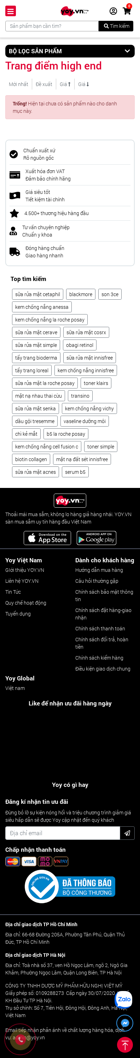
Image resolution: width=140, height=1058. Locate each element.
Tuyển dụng (18, 613)
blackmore (80, 294)
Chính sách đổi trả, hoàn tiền (101, 643)
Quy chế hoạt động (25, 602)
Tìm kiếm (116, 26)
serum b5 (75, 472)
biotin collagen (31, 459)
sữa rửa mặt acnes (35, 472)
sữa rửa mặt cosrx (86, 332)
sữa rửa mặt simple (36, 345)
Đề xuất (44, 84)
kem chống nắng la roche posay (49, 319)
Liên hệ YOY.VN (22, 580)
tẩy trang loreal (31, 370)
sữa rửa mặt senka (35, 408)
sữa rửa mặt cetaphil (37, 294)
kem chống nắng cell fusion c (46, 446)
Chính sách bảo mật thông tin (104, 595)
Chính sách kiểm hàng (99, 657)
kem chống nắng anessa (42, 307)
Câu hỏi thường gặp (96, 580)
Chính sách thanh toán (100, 628)
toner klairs (96, 383)
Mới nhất (18, 84)
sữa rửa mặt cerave (36, 332)
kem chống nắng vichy (89, 408)
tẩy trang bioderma (36, 357)
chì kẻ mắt (26, 433)
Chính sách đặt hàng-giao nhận (103, 614)
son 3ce (109, 294)
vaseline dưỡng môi (85, 421)
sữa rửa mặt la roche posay (45, 383)
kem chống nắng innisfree (86, 370)
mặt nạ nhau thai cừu (38, 395)
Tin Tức (13, 591)
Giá (65, 84)
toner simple (100, 446)
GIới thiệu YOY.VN (24, 570)
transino (80, 395)
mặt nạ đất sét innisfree (82, 459)
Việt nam (15, 688)
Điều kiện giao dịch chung (102, 668)
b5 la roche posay (66, 433)
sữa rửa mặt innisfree (89, 357)
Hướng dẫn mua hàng (99, 570)
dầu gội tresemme (34, 421)
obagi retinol (79, 345)
